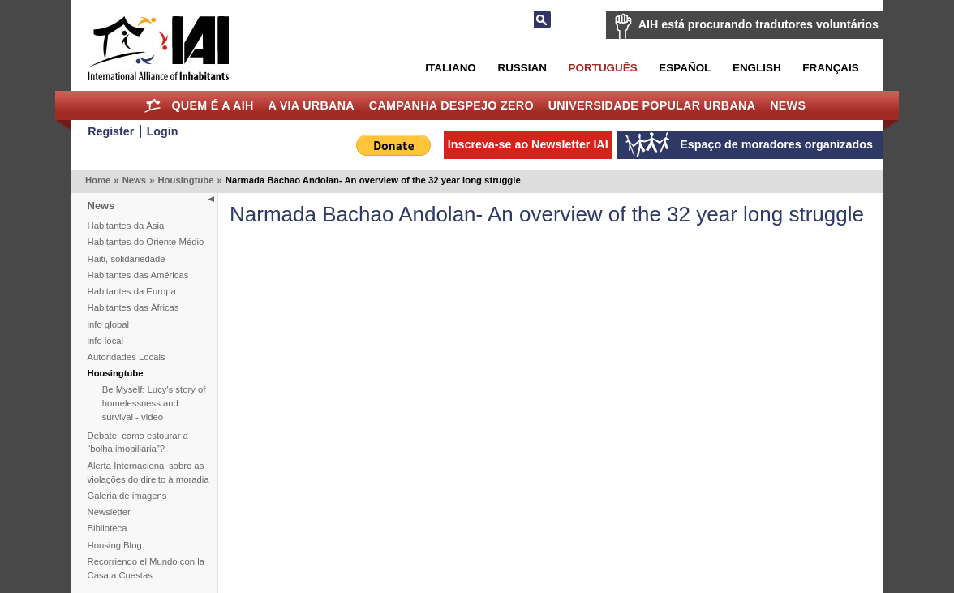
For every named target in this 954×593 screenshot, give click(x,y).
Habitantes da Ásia (126, 225)
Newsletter (109, 512)
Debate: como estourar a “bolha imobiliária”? (138, 442)
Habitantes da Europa (132, 291)
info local (106, 341)
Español (685, 68)
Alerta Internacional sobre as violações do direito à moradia (148, 472)
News (788, 105)
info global (109, 324)
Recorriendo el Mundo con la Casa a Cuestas (146, 568)
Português (603, 68)
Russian (521, 68)
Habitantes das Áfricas (133, 307)
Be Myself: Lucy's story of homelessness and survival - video (154, 403)
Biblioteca (107, 528)
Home (153, 105)
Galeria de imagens (127, 496)
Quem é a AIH (212, 105)
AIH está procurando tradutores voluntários (758, 24)
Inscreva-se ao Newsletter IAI (528, 144)
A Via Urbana (311, 105)
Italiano (450, 68)
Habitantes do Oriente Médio (146, 242)
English (757, 68)
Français (830, 68)
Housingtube (185, 180)
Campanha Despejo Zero (451, 105)
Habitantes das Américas (138, 275)
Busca (542, 19)
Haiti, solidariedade (126, 259)
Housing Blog (115, 545)
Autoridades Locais (126, 357)
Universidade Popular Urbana (652, 105)
